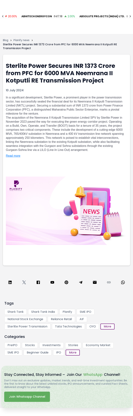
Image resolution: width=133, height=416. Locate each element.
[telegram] (80, 283)
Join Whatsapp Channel (27, 397)
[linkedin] (10, 283)
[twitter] (24, 283)
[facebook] (38, 283)
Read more (13, 155)
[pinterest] (66, 283)
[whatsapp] (123, 283)
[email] (95, 283)
